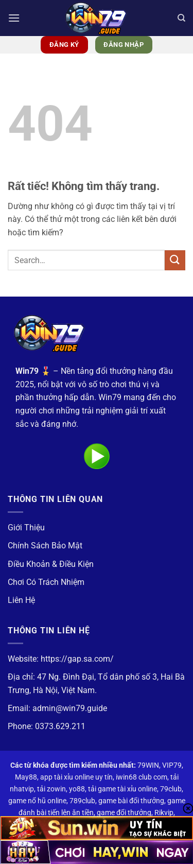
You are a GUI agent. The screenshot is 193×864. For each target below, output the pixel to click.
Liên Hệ (21, 600)
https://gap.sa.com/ (77, 659)
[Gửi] (175, 260)
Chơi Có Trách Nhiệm (46, 582)
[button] (14, 17)
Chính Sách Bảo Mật (45, 545)
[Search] (181, 18)
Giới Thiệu (26, 527)
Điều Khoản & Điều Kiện (51, 564)
